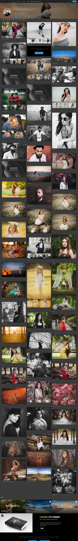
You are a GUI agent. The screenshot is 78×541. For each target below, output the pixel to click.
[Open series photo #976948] (47, 40)
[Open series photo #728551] (56, 105)
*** (2, 65)
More (42, 528)
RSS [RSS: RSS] (3, 497)
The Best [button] (23, 1)
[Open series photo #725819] (14, 107)
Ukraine (16, 13)
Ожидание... (55, 494)
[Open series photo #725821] (22, 107)
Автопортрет (30, 205)
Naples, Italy (55, 63)
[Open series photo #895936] (22, 61)
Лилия (3, 198)
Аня (3, 384)
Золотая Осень (5, 39)
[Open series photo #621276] (47, 256)
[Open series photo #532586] (64, 402)
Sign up (74, 1)
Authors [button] (18, 1)
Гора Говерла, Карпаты (32, 481)
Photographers (7, 19)
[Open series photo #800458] (31, 77)
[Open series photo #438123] (70, 489)
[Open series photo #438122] (58, 489)
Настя (54, 149)
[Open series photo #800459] (39, 77)
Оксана (3, 405)
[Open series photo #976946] (31, 40)
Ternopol (16, 19)
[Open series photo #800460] (47, 77)
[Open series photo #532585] (56, 402)
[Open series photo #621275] (39, 256)
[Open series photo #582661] (35, 303)
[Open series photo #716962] (8, 135)
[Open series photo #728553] (72, 105)
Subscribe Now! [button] (39, 53)
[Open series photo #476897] (14, 477)
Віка (3, 298)
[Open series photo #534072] (39, 400)
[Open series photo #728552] (64, 105)
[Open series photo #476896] (6, 477)
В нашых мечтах (5, 111)
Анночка (29, 308)
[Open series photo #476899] (22, 477)
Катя (28, 329)
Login (70, 1)
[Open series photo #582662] (44, 303)
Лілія (28, 259)
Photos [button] (13, 1)
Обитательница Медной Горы (8, 481)
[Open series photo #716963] (20, 135)
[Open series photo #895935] (14, 61)
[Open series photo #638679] (33, 229)
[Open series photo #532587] (72, 402)
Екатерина (4, 323)
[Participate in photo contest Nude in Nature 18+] (13, 506)
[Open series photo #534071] (31, 400)
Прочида (4, 278)
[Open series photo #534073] (47, 400)
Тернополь (21, 13)
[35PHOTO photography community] (5, 1)
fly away (29, 183)
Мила (54, 47)
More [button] (28, 1)
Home (3, 19)
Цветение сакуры (56, 190)
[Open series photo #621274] (31, 256)
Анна (3, 259)
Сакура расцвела (56, 406)
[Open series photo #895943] (6, 61)
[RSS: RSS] (1, 497)
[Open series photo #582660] (30, 303)
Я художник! (55, 83)
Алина (3, 364)
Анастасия (30, 44)
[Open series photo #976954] (39, 40)
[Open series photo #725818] (6, 107)
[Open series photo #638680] (45, 229)
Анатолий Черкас (22, 19)
